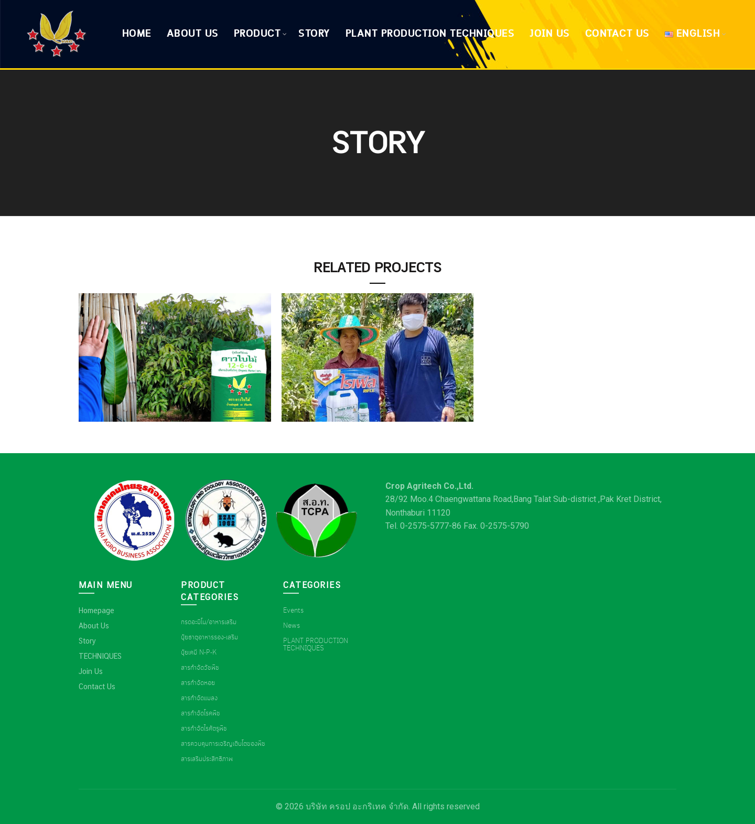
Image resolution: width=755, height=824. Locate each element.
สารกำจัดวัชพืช (200, 667)
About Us (193, 34)
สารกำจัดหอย (198, 683)
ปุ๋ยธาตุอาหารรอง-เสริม (209, 637)
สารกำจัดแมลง (199, 698)
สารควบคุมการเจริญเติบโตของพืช (223, 743)
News (291, 625)
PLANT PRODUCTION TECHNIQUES (315, 644)
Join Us (550, 34)
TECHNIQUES (100, 656)
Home (137, 34)
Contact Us (617, 34)
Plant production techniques (430, 34)
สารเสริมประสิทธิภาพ (207, 759)
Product (257, 34)
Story (314, 34)
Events (293, 610)
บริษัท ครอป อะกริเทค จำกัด (357, 806)
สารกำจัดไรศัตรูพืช (204, 728)
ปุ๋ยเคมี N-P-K (199, 652)
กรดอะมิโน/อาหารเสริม (208, 622)
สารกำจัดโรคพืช (200, 713)
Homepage (96, 610)
